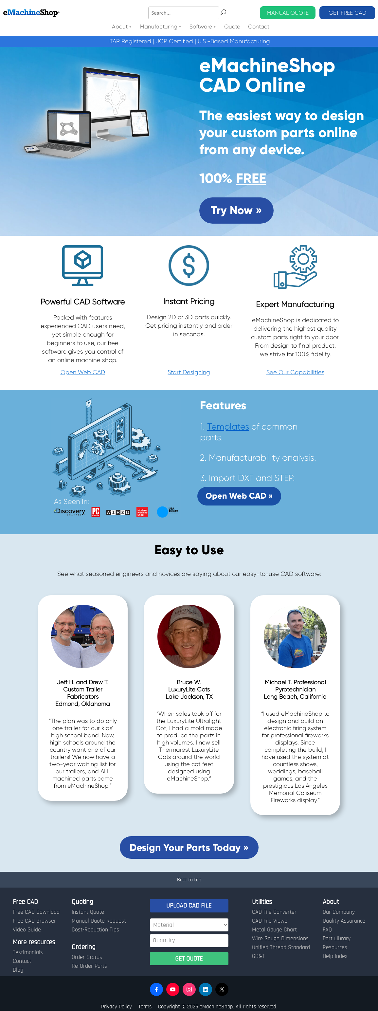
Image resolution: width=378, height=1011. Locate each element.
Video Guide (27, 930)
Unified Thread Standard (281, 947)
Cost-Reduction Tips (95, 930)
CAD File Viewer (270, 921)
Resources (335, 947)
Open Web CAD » (239, 496)
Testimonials (28, 952)
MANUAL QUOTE (288, 12)
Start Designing (189, 372)
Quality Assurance (344, 921)
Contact (258, 27)
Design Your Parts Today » (189, 847)
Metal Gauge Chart (274, 930)
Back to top (189, 879)
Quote (232, 27)
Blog (18, 970)
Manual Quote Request (99, 921)
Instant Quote (88, 912)
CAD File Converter (274, 912)
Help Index (335, 956)
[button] (156, 989)
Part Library (337, 939)
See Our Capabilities (295, 372)
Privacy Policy (116, 1006)
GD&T (258, 956)
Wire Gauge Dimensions (280, 939)
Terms (145, 1006)
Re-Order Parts (89, 966)
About (120, 27)
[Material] (189, 924)
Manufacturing (158, 27)
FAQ (327, 930)
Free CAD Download (36, 912)
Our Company (339, 912)
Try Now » (236, 210)
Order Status (87, 957)
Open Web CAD (83, 372)
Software (200, 27)
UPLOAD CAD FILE (189, 905)
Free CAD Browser (34, 921)
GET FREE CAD (347, 12)
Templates (228, 426)
